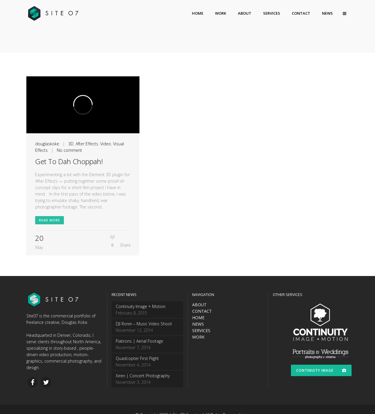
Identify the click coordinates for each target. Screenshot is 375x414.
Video (105, 144)
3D (71, 144)
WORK (198, 337)
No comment (69, 150)
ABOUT (199, 304)
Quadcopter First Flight (137, 358)
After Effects (87, 144)
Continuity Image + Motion (141, 306)
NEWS (198, 324)
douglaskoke (47, 144)
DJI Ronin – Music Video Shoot (144, 324)
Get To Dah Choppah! (69, 161)
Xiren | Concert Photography (143, 375)
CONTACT (202, 311)
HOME (198, 317)
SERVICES (201, 330)
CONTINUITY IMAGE (321, 370)
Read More (49, 220)
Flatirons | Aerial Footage (139, 341)
